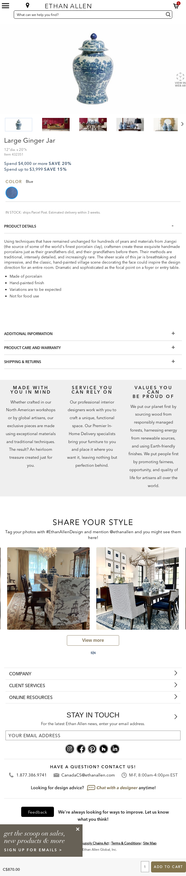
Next (182, 124)
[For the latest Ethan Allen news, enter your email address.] (93, 735)
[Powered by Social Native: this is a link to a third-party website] (93, 652)
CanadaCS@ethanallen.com (88, 775)
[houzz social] (103, 748)
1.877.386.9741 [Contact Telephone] (31, 775)
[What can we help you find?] (88, 14)
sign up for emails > (33, 850)
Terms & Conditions (126, 843)
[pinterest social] (92, 748)
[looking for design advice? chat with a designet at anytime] (93, 788)
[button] (176, 6)
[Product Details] (93, 226)
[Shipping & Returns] (93, 362)
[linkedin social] (114, 748)
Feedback (37, 812)
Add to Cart (168, 867)
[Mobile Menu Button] (5, 6)
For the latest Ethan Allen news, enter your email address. (93, 723)
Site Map (150, 843)
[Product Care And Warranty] (93, 348)
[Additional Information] (93, 334)
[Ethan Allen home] (89, 4)
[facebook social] (81, 748)
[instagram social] (69, 748)
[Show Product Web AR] (180, 79)
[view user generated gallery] (93, 640)
